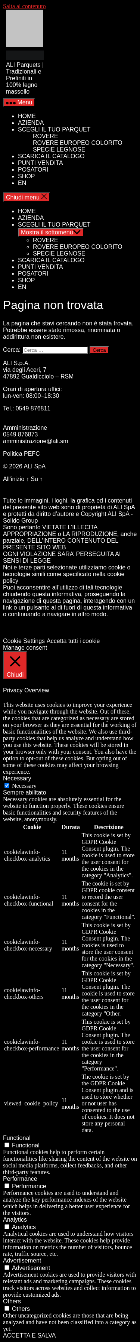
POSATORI (33, 169)
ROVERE (45, 136)
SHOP (26, 176)
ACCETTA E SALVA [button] (29, 1335)
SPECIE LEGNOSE (59, 149)
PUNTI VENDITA (40, 163)
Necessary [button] (17, 778)
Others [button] (12, 1301)
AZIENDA (31, 123)
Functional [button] (17, 1138)
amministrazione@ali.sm (35, 441)
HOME (27, 116)
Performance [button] (20, 1179)
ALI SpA (35, 466)
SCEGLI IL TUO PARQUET (54, 129)
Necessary (24, 786)
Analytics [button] (15, 1219)
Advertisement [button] (22, 1260)
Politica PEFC (21, 454)
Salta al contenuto (24, 6)
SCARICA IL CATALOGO (51, 156)
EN (22, 183)
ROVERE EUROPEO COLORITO (77, 143)
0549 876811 (33, 408)
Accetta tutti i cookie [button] (73, 641)
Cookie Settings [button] (24, 641)
